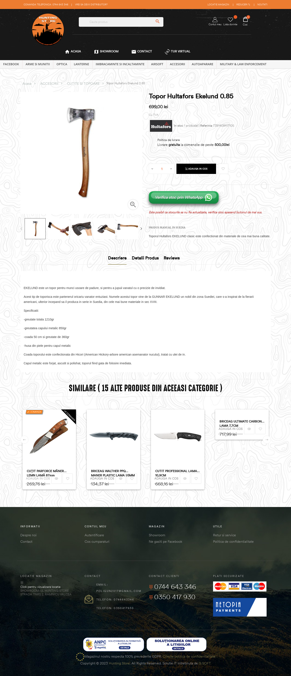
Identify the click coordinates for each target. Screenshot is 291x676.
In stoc (178, 125)
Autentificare (94, 535)
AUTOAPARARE (202, 64)
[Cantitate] (161, 169)
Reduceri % (243, 4)
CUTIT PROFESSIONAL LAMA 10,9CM (176, 473)
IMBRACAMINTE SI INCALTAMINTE (120, 64)
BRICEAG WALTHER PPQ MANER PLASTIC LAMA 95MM (113, 473)
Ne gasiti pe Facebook (165, 541)
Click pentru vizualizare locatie (40, 587)
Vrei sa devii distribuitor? (91, 4)
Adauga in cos (196, 168)
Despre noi (28, 535)
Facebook (11, 64)
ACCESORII (177, 64)
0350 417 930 (172, 597)
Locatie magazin (218, 4)
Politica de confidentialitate (233, 541)
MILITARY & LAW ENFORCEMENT (243, 64)
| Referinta (205, 125)
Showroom (157, 535)
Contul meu (215, 21)
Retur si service (224, 535)
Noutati (262, 4)
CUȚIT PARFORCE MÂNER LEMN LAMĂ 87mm (45, 473)
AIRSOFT (157, 64)
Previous (21, 229)
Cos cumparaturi (97, 541)
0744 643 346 (172, 587)
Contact (26, 541)
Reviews (172, 258)
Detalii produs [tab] (145, 258)
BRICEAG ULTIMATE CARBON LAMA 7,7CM (240, 424)
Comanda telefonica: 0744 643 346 (46, 4)
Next (141, 229)
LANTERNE (81, 64)
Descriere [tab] (117, 258)
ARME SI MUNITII (38, 64)
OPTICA (62, 64)
